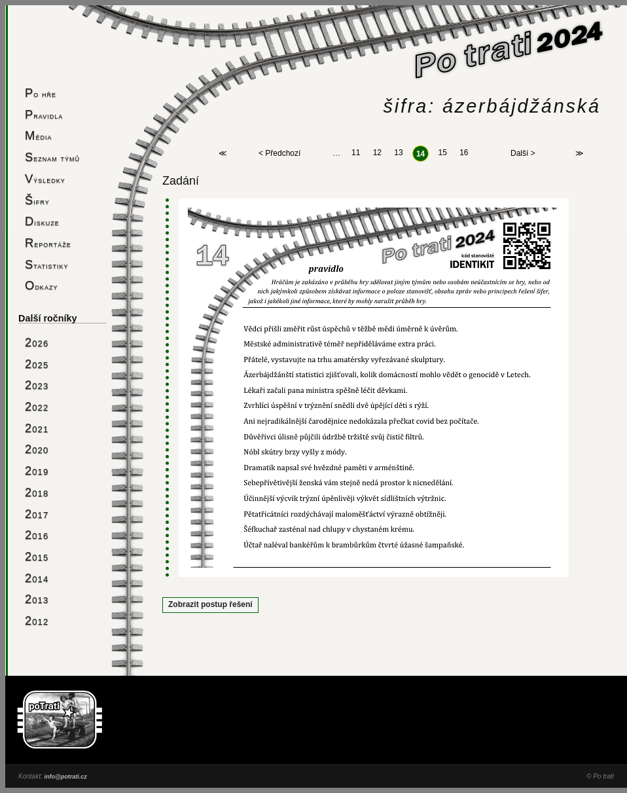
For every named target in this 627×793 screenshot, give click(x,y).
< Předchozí (279, 153)
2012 (36, 620)
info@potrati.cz (65, 776)
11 (355, 153)
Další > (523, 153)
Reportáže (48, 242)
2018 (36, 492)
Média (38, 135)
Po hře (40, 93)
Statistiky (47, 264)
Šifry (37, 200)
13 (398, 153)
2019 (36, 470)
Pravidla (44, 114)
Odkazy (41, 285)
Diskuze (42, 221)
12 (377, 153)
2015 (36, 556)
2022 (36, 406)
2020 (36, 449)
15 (442, 153)
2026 (36, 342)
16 (463, 153)
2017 (36, 514)
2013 (36, 599)
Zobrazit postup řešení (210, 604)
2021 (36, 428)
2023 (36, 385)
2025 (36, 364)
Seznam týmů (52, 157)
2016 (36, 535)
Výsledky (45, 178)
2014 (36, 578)
